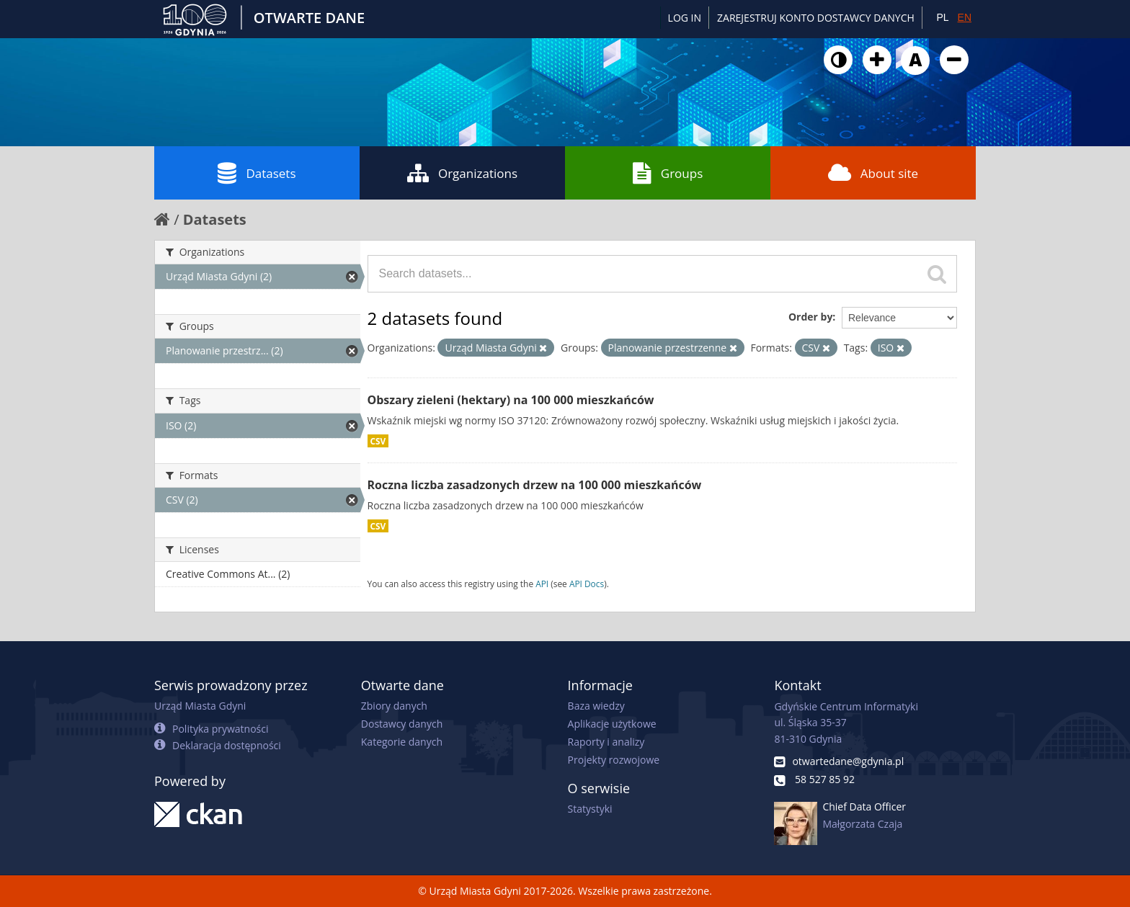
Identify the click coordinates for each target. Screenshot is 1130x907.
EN (964, 17)
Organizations (462, 173)
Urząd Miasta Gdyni (200, 705)
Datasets (256, 173)
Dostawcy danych (401, 723)
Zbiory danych (394, 705)
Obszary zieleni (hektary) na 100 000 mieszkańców (511, 400)
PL (942, 17)
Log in (684, 17)
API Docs (586, 583)
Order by (810, 316)
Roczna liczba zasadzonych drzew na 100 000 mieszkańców (535, 485)
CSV (378, 441)
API (541, 583)
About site (873, 173)
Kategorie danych (401, 742)
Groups (668, 173)
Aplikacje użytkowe (612, 723)
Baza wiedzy (596, 705)
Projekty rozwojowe (614, 760)
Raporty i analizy (606, 742)
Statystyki (590, 809)
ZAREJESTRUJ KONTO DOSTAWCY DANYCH (816, 17)
